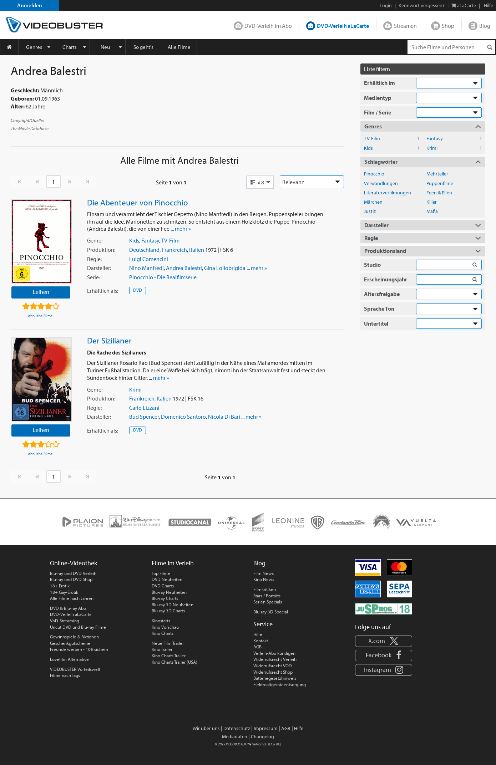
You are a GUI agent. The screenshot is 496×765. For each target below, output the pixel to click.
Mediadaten (234, 736)
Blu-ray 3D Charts (168, 610)
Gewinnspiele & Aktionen (74, 636)
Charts (69, 47)
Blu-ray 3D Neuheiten (172, 604)
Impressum (266, 728)
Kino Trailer (162, 649)
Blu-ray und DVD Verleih (73, 573)
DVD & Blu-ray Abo (68, 608)
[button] (260, 182)
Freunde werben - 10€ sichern (79, 649)
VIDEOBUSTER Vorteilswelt (75, 669)
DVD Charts (163, 585)
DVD (137, 290)
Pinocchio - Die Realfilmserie (163, 277)
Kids (134, 240)
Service (263, 624)
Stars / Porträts (266, 595)
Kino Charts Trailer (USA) (174, 662)
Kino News (263, 579)
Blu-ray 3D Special (270, 611)
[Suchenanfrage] (451, 47)
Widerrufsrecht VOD (272, 665)
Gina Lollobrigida (225, 267)
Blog (484, 25)
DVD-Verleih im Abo (268, 25)
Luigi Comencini (148, 258)
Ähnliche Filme (40, 315)
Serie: (93, 277)
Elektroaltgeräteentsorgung (279, 684)
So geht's (143, 47)
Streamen (405, 25)
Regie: (94, 258)
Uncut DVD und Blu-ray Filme (78, 627)
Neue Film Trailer (168, 643)
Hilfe (257, 634)
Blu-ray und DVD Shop (71, 579)
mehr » (183, 228)
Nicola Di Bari (224, 416)
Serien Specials (267, 602)
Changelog (262, 736)
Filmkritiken (264, 589)
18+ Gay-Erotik (64, 592)
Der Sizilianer (109, 340)
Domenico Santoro (183, 416)
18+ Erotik (60, 585)
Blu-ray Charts (165, 598)
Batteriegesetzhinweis (274, 678)
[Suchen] (490, 47)
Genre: (94, 240)
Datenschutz (236, 728)
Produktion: (101, 249)
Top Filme (161, 573)
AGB (257, 646)
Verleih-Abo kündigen (274, 653)
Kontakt (260, 640)
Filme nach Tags (65, 675)
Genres (34, 47)
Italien (196, 249)
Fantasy (150, 240)
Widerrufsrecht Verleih (275, 659)
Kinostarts (161, 620)
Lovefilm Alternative (69, 659)
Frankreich (174, 249)
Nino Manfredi (146, 267)
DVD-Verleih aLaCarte (343, 25)
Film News (263, 573)
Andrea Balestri (184, 267)
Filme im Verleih (173, 563)
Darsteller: (99, 267)
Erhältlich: (102, 290)
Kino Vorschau (165, 627)
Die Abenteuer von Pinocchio (137, 202)
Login (386, 5)
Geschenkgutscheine (70, 643)
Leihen (41, 291)
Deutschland (144, 249)
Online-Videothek (73, 563)
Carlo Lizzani (144, 407)
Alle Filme (179, 47)
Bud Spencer (144, 416)
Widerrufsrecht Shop (273, 672)
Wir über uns (206, 728)
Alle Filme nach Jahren (71, 598)
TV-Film (170, 240)
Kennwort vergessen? (422, 5)
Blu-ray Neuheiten (169, 592)
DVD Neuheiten (167, 579)
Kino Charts (162, 633)
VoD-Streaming (64, 620)
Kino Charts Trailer (169, 655)
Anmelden (29, 5)
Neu (105, 47)
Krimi (135, 389)
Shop (448, 25)
